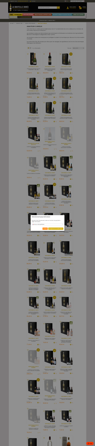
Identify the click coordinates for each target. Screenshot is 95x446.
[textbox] (47, 224)
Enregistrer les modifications (56, 228)
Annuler (45, 228)
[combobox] (47, 224)
